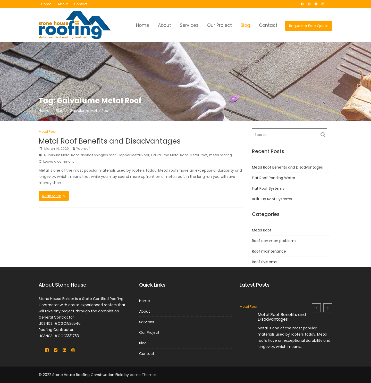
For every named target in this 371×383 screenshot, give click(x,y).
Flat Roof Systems (268, 188)
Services (189, 25)
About (63, 4)
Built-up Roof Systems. (272, 199)
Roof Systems (264, 261)
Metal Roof (47, 131)
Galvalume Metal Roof (169, 155)
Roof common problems (274, 240)
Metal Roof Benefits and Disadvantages (110, 141)
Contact (80, 4)
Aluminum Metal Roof (61, 155)
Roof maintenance (269, 251)
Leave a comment (58, 161)
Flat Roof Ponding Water (273, 177)
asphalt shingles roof (98, 155)
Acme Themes (143, 374)
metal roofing (220, 155)
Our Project (219, 25)
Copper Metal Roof (133, 155)
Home (46, 4)
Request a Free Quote (308, 25)
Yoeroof (83, 148)
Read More (51, 195)
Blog (245, 25)
